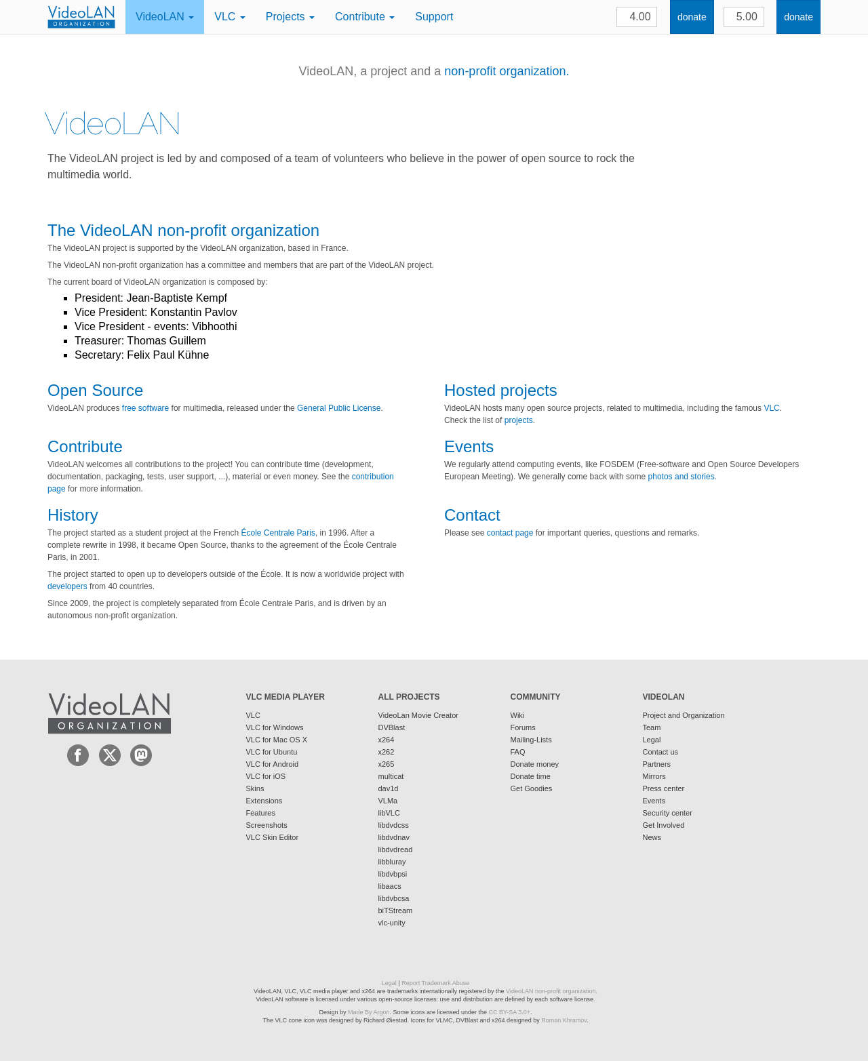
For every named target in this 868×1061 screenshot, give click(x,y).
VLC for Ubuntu (272, 752)
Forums (523, 727)
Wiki (518, 715)
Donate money (535, 764)
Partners (657, 764)
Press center (664, 788)
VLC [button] (229, 16)
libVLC (389, 813)
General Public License (338, 408)
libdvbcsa (394, 898)
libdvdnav (394, 837)
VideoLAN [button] (165, 16)
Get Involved (664, 825)
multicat (391, 776)
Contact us (661, 752)
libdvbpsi (393, 874)
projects (519, 420)
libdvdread (395, 849)
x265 (386, 764)
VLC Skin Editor (272, 837)
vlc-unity (392, 923)
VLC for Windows (275, 727)
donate (692, 17)
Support (434, 16)
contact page (510, 533)
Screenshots (267, 825)
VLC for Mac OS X (276, 740)
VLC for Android (272, 764)
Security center (667, 813)
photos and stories (681, 476)
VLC (771, 408)
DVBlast (392, 727)
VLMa (388, 801)
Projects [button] (290, 16)
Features (260, 813)
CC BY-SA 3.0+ (509, 1012)
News (652, 837)
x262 (386, 752)
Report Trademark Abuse (435, 983)
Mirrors (654, 776)
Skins (255, 788)
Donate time (531, 776)
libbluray (392, 862)
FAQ (518, 752)
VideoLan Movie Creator (418, 715)
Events (654, 801)
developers (67, 586)
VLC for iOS (266, 776)
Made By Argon (369, 1012)
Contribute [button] (365, 16)
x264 (386, 740)
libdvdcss (393, 825)
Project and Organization (684, 715)
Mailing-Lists (531, 740)
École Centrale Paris (278, 533)
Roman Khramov (564, 1020)
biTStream (395, 910)
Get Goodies (532, 788)
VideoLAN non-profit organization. (551, 991)
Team (652, 727)
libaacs (389, 886)
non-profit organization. (506, 71)
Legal (652, 740)
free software (145, 408)
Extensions (264, 801)
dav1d (388, 788)
